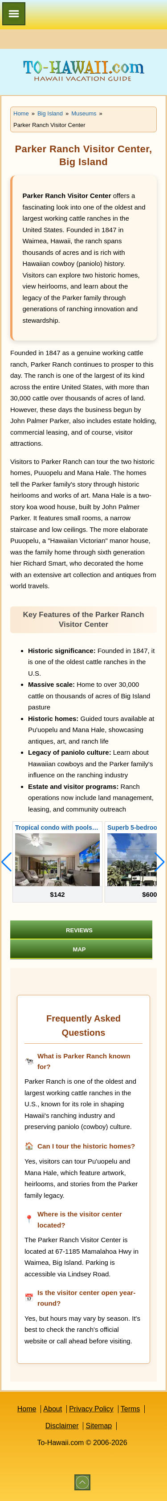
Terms (130, 1409)
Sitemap (99, 1426)
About (52, 1409)
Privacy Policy (91, 1409)
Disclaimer (62, 1426)
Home (27, 1409)
